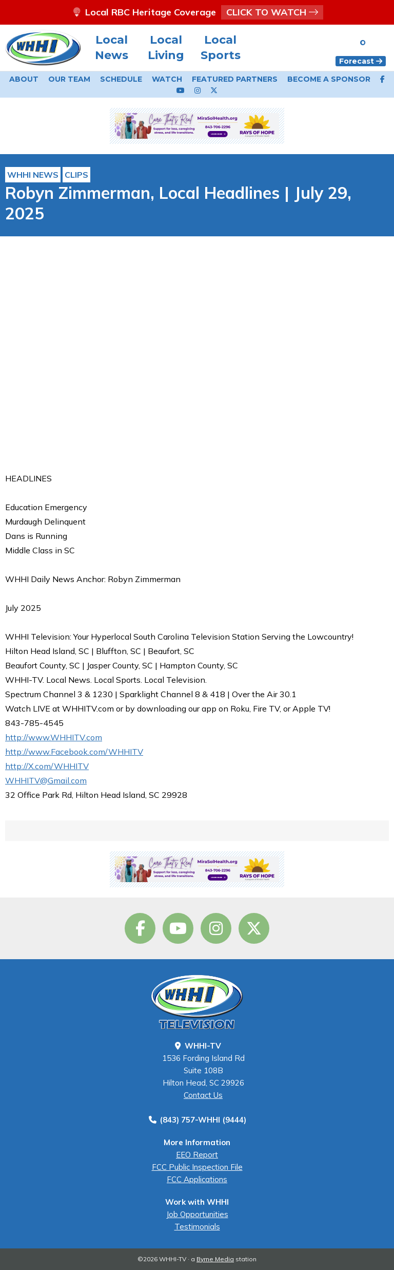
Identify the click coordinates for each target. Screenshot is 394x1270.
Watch (167, 79)
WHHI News (32, 175)
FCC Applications (197, 1179)
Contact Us (203, 1095)
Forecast (360, 61)
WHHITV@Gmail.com (46, 780)
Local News (111, 47)
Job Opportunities (197, 1214)
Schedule (121, 79)
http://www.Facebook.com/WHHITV (74, 751)
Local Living (166, 47)
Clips (76, 175)
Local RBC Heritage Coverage (197, 12)
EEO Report (197, 1155)
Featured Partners (235, 79)
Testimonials (197, 1226)
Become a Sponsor (328, 79)
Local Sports (221, 47)
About (23, 79)
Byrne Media (215, 1259)
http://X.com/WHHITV (47, 766)
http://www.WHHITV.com (53, 737)
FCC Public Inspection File (197, 1167)
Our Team (69, 79)
